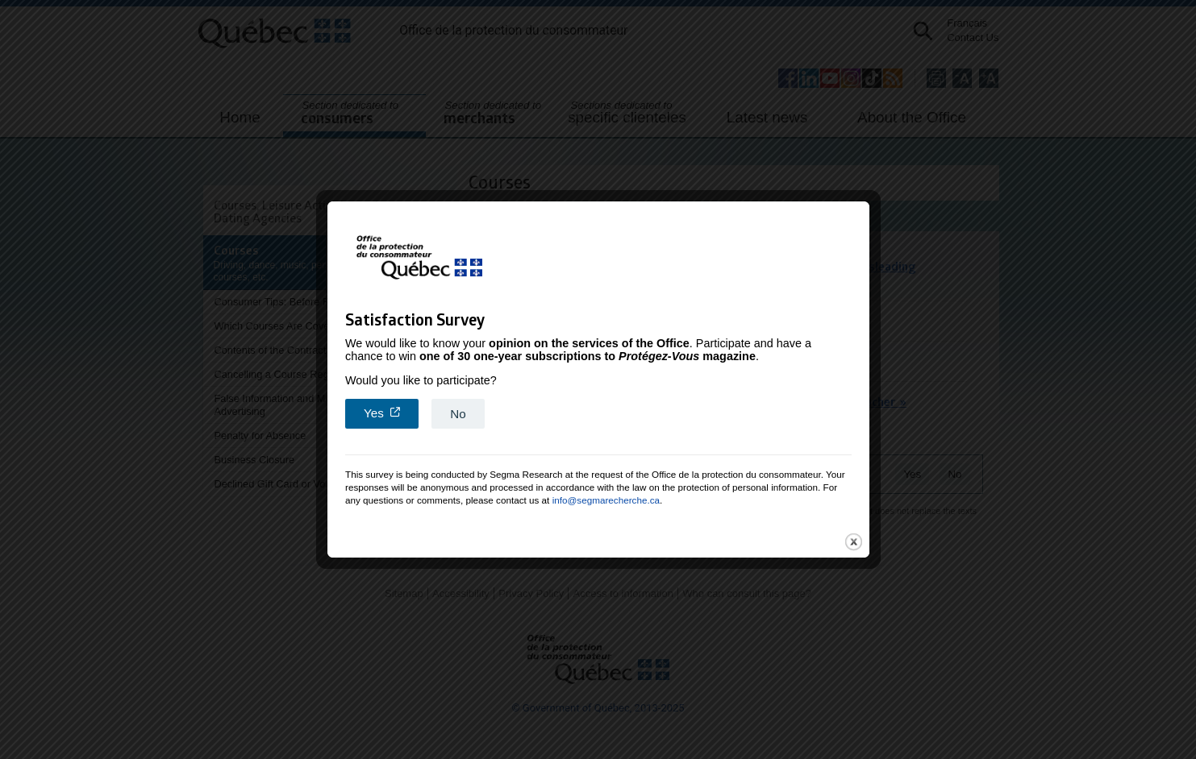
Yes (391, 406)
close (854, 535)
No (457, 407)
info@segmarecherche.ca (606, 493)
